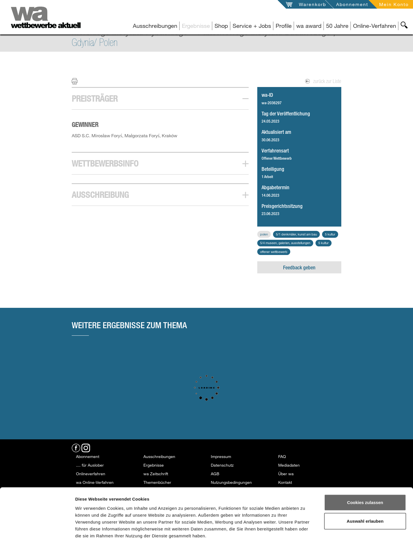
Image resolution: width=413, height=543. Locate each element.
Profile (284, 25)
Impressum (221, 456)
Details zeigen (306, 531)
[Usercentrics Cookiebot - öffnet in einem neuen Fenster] (37, 531)
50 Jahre (337, 25)
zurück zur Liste (323, 81)
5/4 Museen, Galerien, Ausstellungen (285, 243)
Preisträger (95, 98)
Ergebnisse (196, 25)
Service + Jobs (252, 25)
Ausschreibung (100, 195)
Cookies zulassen (365, 475)
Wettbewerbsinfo (105, 163)
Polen (264, 234)
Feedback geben (299, 267)
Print (78, 81)
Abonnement (352, 4)
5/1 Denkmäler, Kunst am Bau (296, 234)
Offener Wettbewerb (273, 252)
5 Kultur (330, 234)
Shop (221, 25)
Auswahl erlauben (365, 494)
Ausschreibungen (155, 25)
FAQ (282, 456)
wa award (309, 25)
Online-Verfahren (374, 25)
